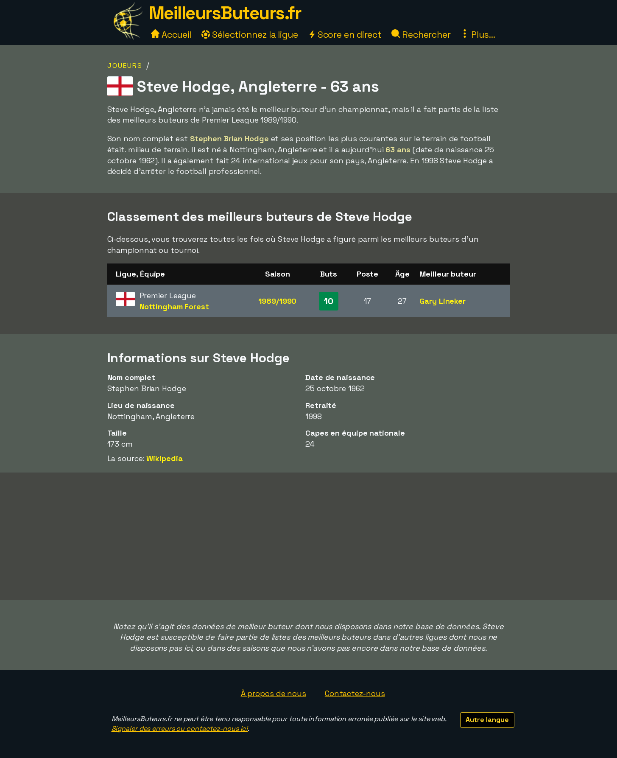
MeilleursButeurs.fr (225, 13)
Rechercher (421, 34)
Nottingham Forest (174, 306)
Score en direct (345, 34)
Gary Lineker (442, 301)
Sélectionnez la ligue (249, 34)
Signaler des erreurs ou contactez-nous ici (180, 728)
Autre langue (487, 719)
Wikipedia (164, 458)
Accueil (171, 34)
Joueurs (124, 65)
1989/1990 (277, 301)
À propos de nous (273, 693)
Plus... (478, 34)
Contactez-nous (355, 693)
